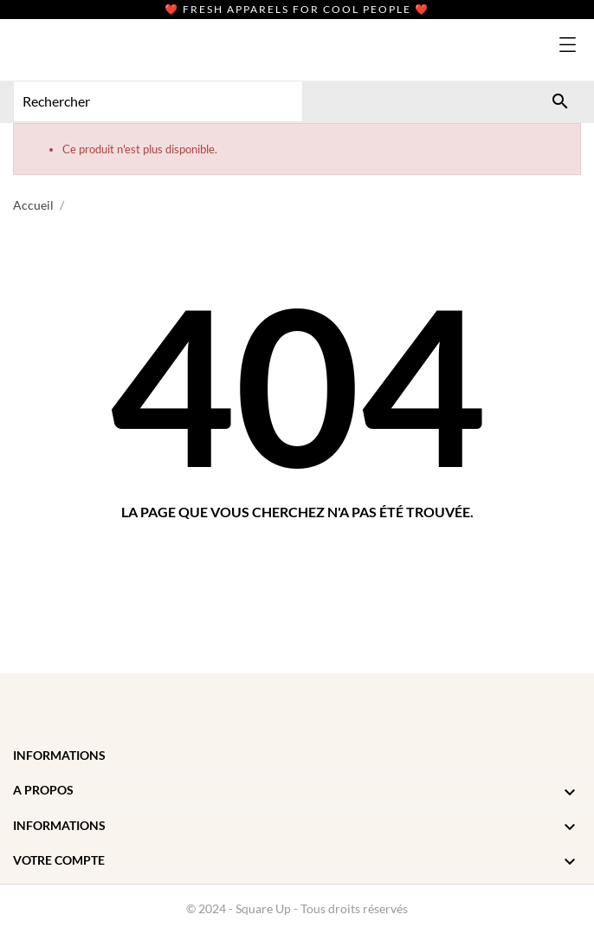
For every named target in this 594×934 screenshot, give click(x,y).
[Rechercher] (560, 101)
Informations (59, 755)
